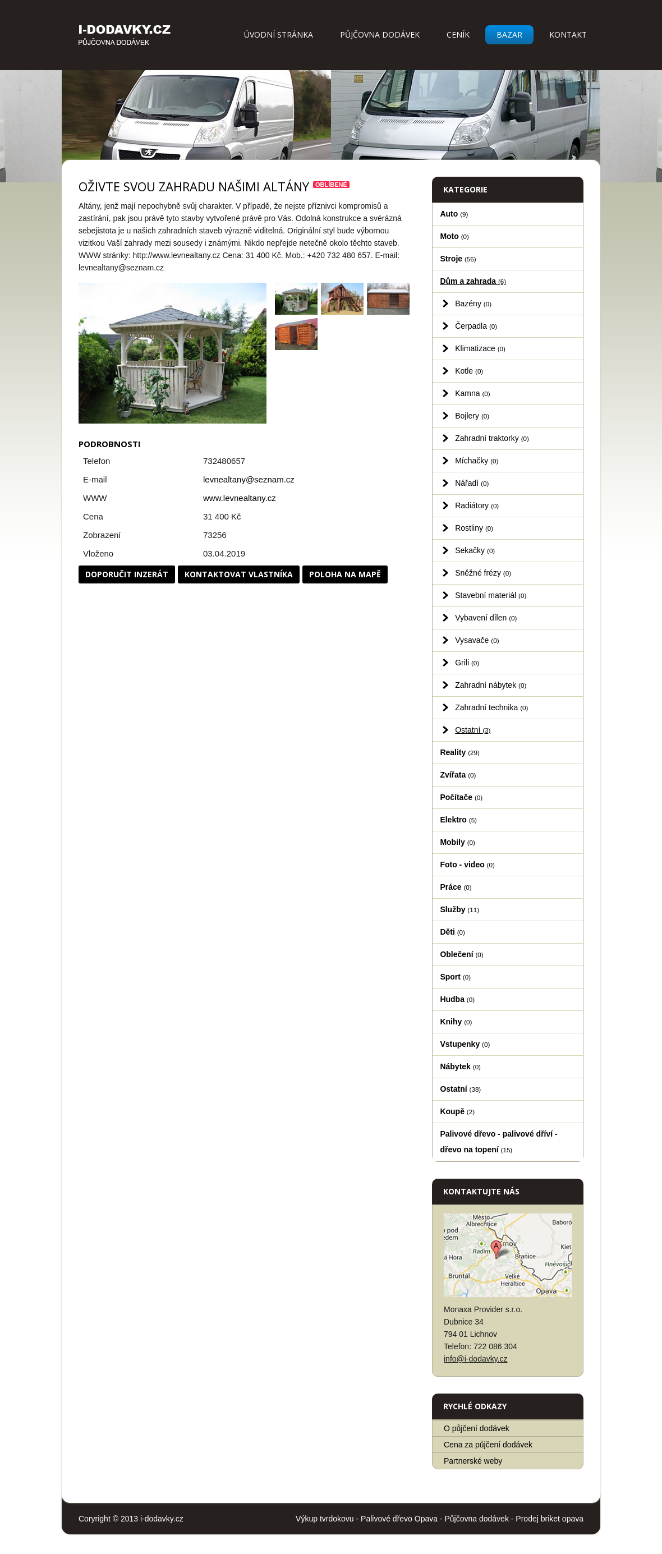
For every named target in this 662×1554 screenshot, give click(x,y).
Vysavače (477, 640)
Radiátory (477, 505)
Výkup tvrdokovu (325, 1518)
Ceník (458, 34)
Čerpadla (476, 325)
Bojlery (472, 415)
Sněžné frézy (483, 572)
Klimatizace (480, 348)
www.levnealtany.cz (239, 498)
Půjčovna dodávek (380, 34)
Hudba (457, 999)
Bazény (473, 303)
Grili (467, 662)
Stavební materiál (490, 595)
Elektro (458, 819)
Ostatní (472, 729)
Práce (455, 886)
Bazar (509, 34)
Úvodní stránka (278, 34)
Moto (454, 236)
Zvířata (458, 774)
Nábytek (460, 1066)
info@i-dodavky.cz (476, 1358)
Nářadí (472, 483)
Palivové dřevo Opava (399, 1518)
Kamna (472, 393)
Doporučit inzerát (126, 574)
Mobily (457, 842)
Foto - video (467, 864)
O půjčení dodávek (476, 1428)
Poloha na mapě (345, 574)
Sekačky (475, 550)
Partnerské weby (473, 1460)
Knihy (456, 1021)
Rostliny (474, 527)
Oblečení (461, 954)
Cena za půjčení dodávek (488, 1444)
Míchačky (476, 460)
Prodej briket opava (549, 1518)
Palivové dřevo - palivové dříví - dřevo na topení (498, 1141)
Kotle (469, 370)
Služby (459, 909)
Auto (454, 213)
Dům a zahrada (473, 281)
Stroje (458, 258)
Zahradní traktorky (492, 438)
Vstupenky (465, 1044)
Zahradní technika (491, 707)
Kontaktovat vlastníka (239, 574)
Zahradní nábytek (490, 685)
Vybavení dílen (486, 617)
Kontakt (568, 34)
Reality (460, 752)
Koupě (457, 1111)
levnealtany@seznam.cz (249, 479)
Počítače (461, 797)
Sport (455, 976)
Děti (452, 931)
